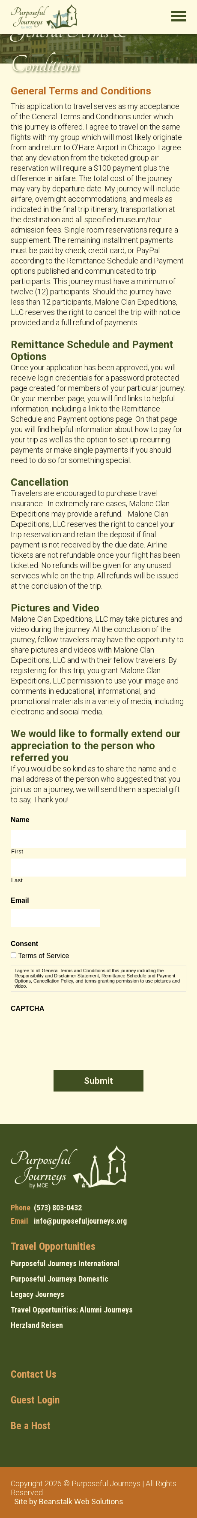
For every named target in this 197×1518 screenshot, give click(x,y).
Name (20, 819)
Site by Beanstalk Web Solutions (68, 1501)
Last (17, 880)
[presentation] (76, 1033)
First (17, 851)
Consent (24, 943)
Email (20, 900)
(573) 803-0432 (58, 1207)
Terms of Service (43, 955)
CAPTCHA (27, 1008)
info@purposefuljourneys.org (80, 1220)
